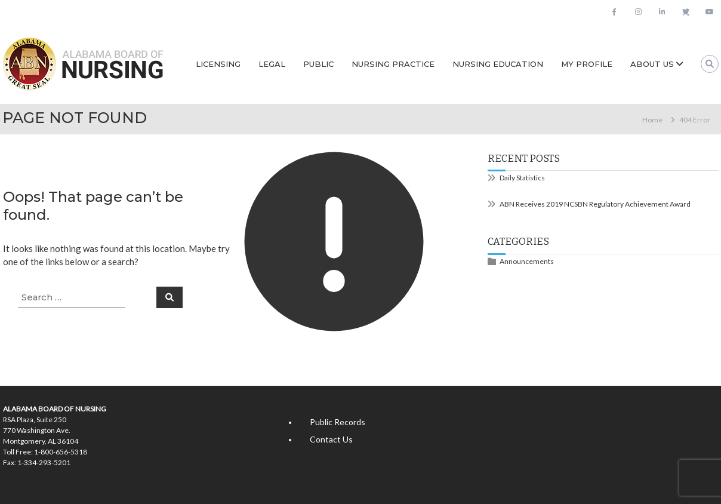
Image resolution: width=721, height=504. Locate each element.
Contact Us (331, 439)
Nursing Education (497, 64)
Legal (271, 64)
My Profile (586, 64)
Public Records (337, 422)
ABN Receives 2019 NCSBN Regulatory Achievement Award (595, 203)
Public (318, 64)
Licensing (218, 64)
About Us (652, 64)
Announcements (527, 261)
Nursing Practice (393, 64)
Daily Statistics (522, 177)
